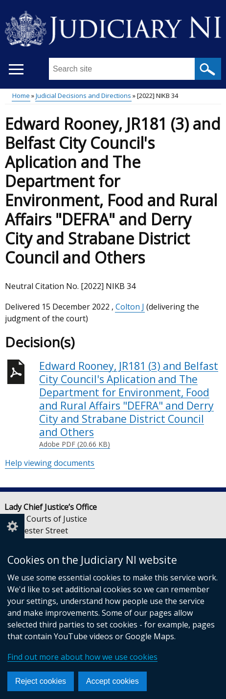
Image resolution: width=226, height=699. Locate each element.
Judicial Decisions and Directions (83, 95)
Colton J (129, 306)
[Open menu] (15, 69)
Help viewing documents (49, 463)
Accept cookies (112, 681)
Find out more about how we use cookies (82, 656)
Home (21, 95)
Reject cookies (40, 681)
